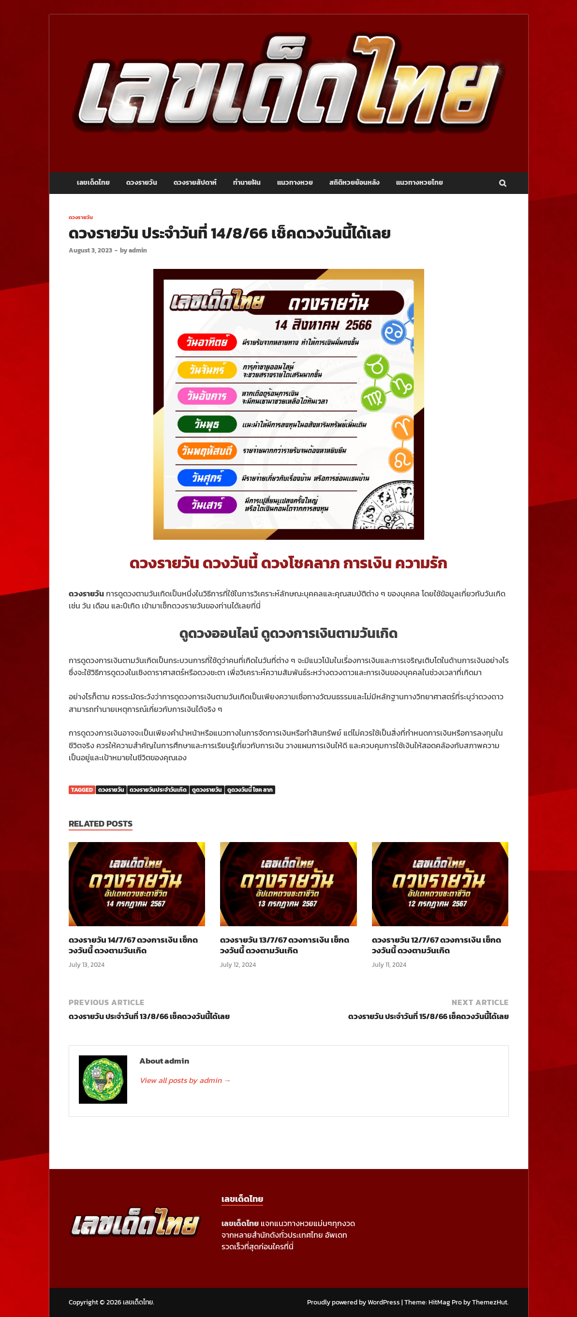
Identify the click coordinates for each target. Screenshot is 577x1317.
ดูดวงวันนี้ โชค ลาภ (250, 789)
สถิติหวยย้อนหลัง (354, 183)
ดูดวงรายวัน (207, 789)
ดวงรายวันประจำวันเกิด (158, 789)
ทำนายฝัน (247, 183)
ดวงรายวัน (141, 183)
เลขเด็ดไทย (93, 183)
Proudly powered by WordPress (353, 1302)
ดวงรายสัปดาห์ (195, 183)
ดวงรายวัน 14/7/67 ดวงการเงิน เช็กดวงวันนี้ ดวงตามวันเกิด (133, 945)
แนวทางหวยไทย (419, 183)
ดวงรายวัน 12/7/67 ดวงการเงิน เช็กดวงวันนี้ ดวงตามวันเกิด (436, 945)
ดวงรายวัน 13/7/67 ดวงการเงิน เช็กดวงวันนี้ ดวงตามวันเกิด (284, 945)
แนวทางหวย (295, 183)
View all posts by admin (185, 1080)
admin (138, 250)
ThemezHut (489, 1302)
